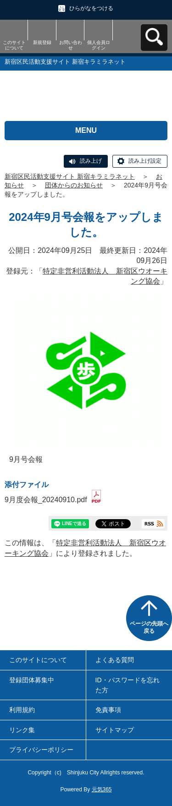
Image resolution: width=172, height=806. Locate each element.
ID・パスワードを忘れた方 (127, 685)
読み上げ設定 (144, 161)
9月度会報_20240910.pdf (53, 500)
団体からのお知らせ (74, 185)
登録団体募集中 (31, 680)
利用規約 (22, 709)
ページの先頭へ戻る (149, 627)
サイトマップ (114, 730)
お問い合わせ (70, 45)
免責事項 (108, 709)
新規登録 (42, 42)
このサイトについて (14, 45)
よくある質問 (114, 659)
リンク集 (22, 730)
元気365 (102, 789)
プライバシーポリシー (41, 749)
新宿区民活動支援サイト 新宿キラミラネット (70, 176)
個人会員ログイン (98, 45)
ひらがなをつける (91, 8)
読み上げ (91, 161)
